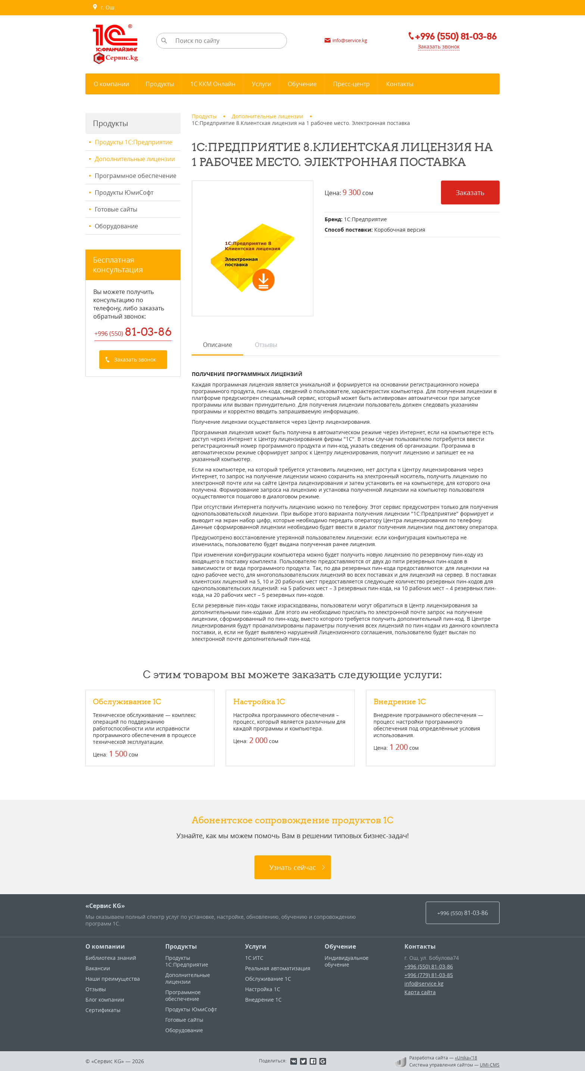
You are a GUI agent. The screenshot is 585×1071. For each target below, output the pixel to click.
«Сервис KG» (105, 906)
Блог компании (104, 999)
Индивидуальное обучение (347, 961)
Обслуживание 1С (127, 701)
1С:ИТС (254, 957)
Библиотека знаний (110, 957)
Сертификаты (103, 1010)
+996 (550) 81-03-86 (428, 966)
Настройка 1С (259, 701)
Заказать (470, 192)
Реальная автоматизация (277, 968)
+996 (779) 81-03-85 (428, 974)
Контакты (420, 946)
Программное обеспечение (135, 176)
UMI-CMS (490, 1065)
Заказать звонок (439, 46)
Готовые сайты (116, 209)
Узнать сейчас (292, 867)
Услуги (255, 946)
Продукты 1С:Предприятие (133, 142)
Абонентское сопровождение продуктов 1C (293, 820)
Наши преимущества (112, 978)
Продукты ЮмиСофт (124, 192)
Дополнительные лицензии (135, 159)
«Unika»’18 (466, 1058)
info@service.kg (424, 983)
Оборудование (116, 226)
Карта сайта (420, 992)
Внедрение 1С (399, 701)
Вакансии (97, 968)
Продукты (181, 946)
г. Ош (103, 7)
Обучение (340, 946)
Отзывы (95, 989)
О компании (105, 946)
